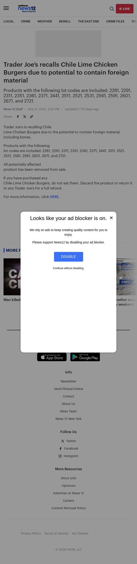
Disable (68, 257)
